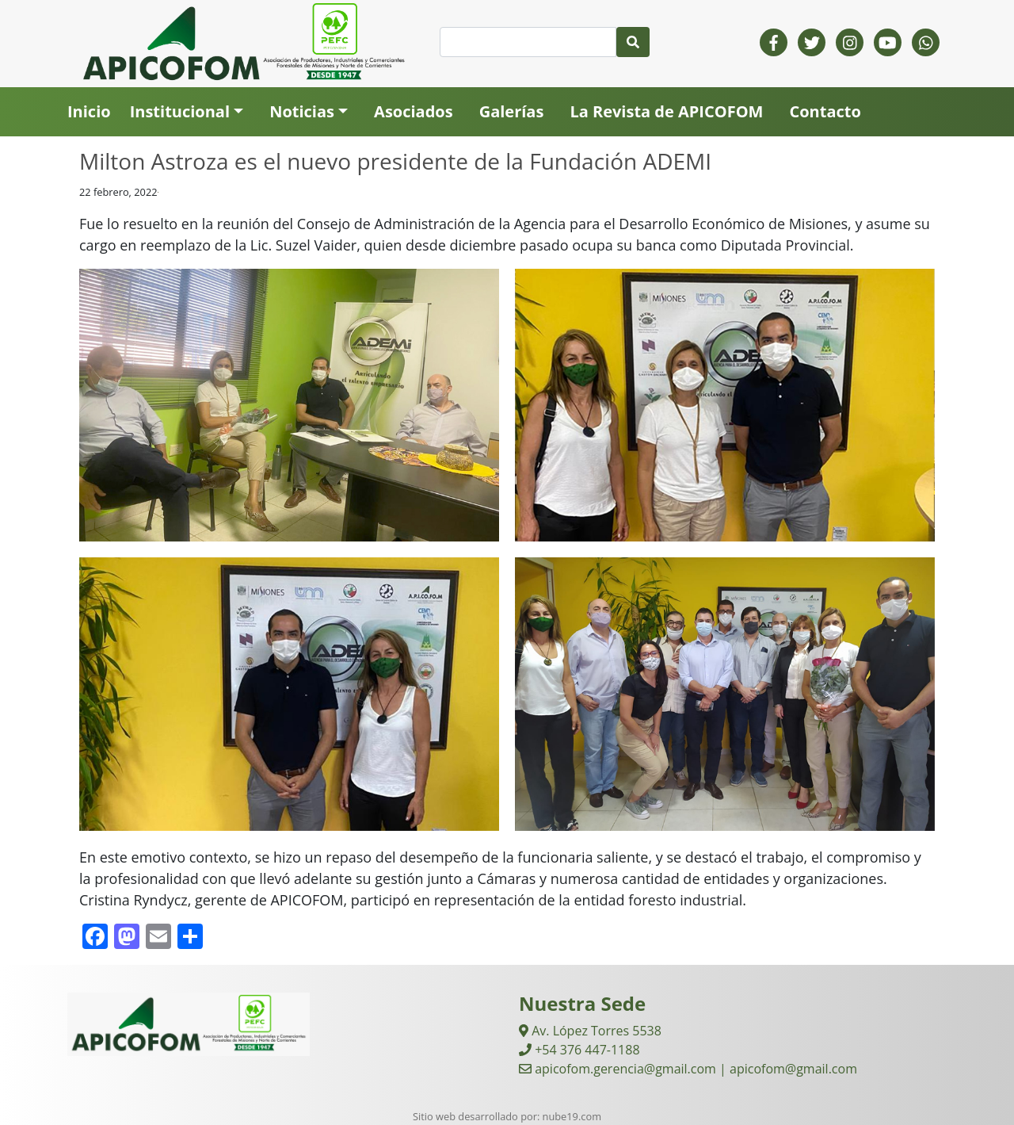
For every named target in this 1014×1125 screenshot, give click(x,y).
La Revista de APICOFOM (666, 111)
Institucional (180, 111)
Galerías (511, 111)
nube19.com (572, 1116)
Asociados (413, 111)
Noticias (301, 111)
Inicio (89, 111)
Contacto (824, 111)
